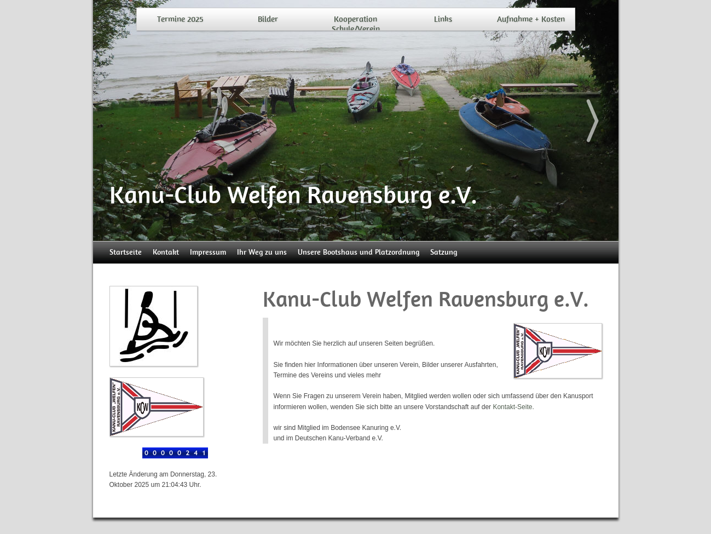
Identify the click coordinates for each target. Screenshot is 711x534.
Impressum (208, 252)
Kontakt (166, 252)
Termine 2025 (180, 19)
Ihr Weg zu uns (262, 252)
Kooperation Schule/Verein (356, 24)
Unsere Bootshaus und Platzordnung (358, 252)
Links (443, 19)
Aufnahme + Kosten (531, 19)
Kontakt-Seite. (513, 407)
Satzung (443, 252)
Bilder (268, 19)
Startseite (125, 252)
